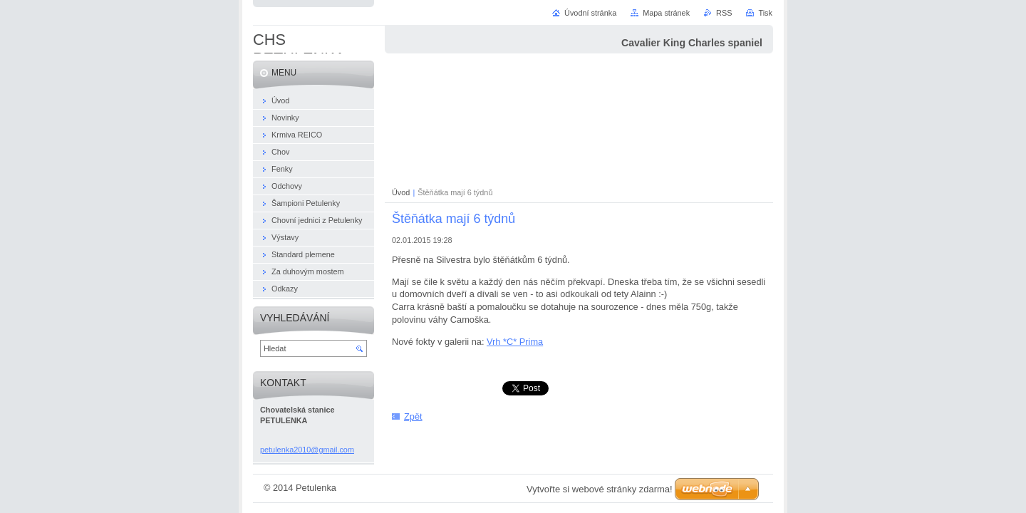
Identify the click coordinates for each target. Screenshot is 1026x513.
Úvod (401, 192)
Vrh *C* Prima (515, 341)
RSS (724, 13)
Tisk (765, 13)
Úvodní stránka (590, 13)
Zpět (413, 416)
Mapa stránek (666, 13)
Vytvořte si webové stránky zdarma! (600, 489)
